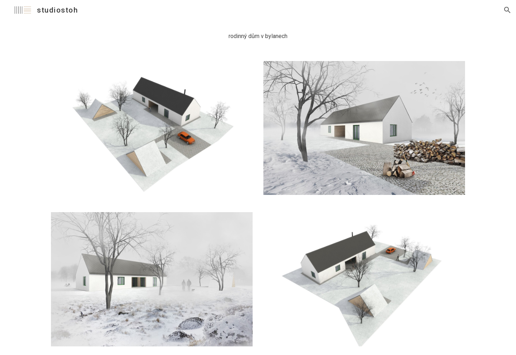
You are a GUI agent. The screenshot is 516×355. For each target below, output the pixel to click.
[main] (258, 36)
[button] (507, 10)
